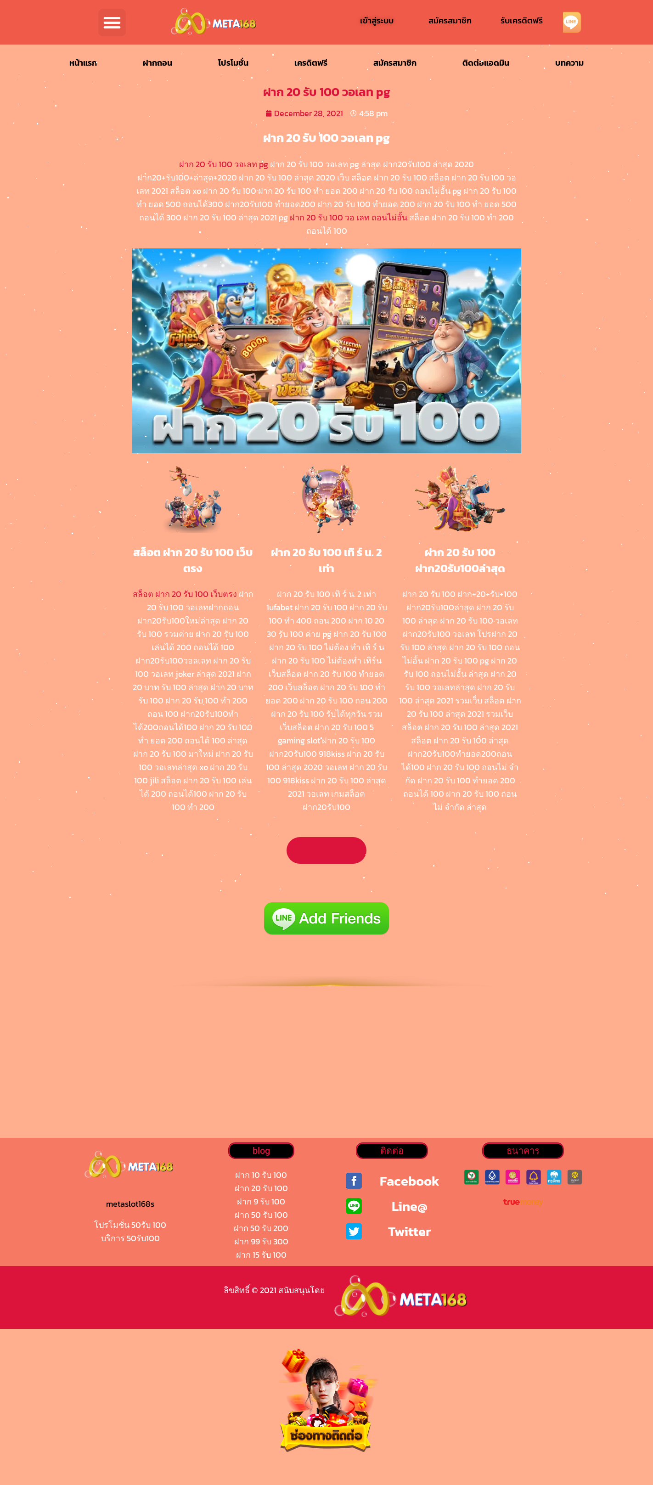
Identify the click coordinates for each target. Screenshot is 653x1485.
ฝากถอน (157, 62)
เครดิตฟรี (310, 62)
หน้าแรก (83, 62)
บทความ (569, 62)
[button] (112, 22)
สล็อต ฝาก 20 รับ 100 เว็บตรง (185, 594)
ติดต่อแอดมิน (485, 62)
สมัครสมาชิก (395, 62)
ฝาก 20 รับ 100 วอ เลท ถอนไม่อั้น (348, 217)
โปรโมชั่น (233, 62)
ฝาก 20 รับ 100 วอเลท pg (223, 164)
